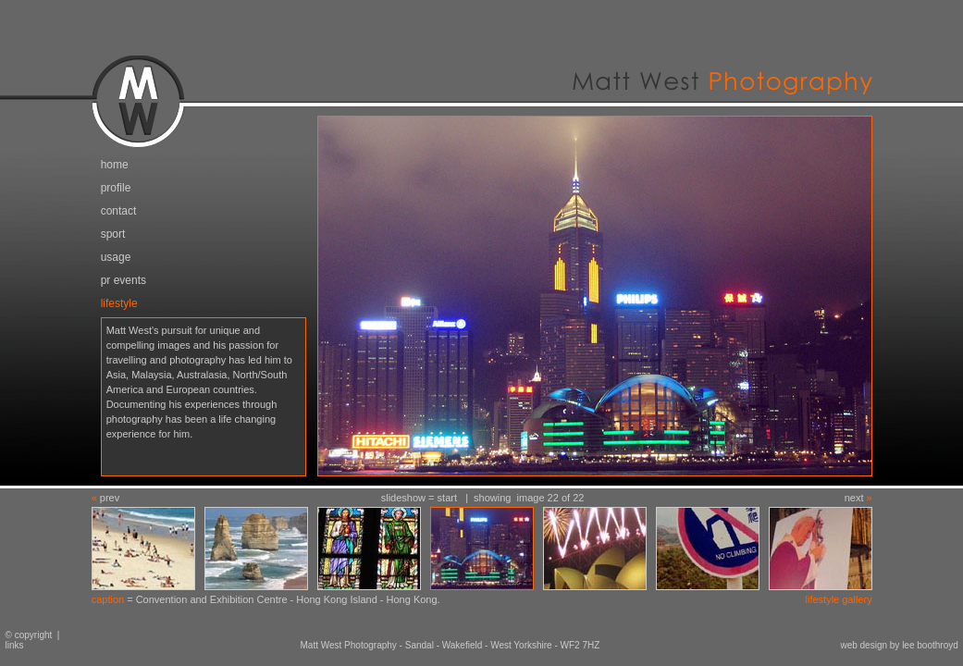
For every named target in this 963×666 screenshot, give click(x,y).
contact (119, 210)
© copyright (26, 635)
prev (109, 497)
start (447, 497)
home (115, 164)
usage (116, 257)
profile (116, 187)
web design (863, 645)
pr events (123, 280)
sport (113, 234)
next (854, 497)
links (15, 645)
